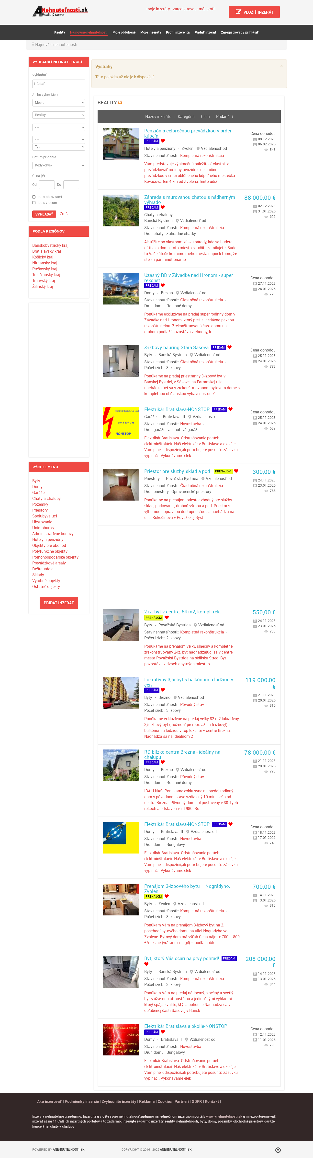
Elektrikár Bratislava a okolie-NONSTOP (185, 1026)
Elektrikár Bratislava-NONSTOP (177, 409)
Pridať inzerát (59, 603)
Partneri (182, 1101)
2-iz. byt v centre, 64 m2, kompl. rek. (182, 612)
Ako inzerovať (50, 1101)
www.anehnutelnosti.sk (224, 1116)
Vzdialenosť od (214, 148)
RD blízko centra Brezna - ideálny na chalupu (182, 754)
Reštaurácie (42, 569)
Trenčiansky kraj (46, 274)
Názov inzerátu (158, 116)
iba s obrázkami (50, 197)
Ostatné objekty (46, 586)
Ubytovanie (42, 522)
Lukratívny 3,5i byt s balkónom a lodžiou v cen (189, 682)
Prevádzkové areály (49, 563)
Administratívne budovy (53, 533)
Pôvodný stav (192, 704)
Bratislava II (171, 1039)
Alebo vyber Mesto (46, 95)
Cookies (165, 1101)
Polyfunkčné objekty (49, 551)
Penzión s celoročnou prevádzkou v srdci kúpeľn (187, 133)
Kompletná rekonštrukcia (202, 155)
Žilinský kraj (42, 286)
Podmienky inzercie (82, 1101)
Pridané (222, 116)
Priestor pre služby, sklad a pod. (178, 471)
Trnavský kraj (43, 280)
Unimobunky (43, 528)
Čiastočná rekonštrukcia (201, 300)
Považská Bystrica (182, 478)
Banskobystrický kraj (50, 245)
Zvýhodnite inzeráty (119, 1101)
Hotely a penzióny (47, 539)
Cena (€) (38, 176)
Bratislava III (174, 416)
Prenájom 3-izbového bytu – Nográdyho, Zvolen (187, 888)
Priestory (40, 510)
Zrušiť (65, 213)
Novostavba (190, 423)
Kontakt (212, 1101)
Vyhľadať (39, 75)
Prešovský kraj (44, 269)
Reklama (147, 1101)
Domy (37, 486)
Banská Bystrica (158, 220)
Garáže (38, 492)
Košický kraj (42, 257)
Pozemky (40, 504)
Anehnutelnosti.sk (68, 1149)
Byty (36, 481)
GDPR (197, 1101)
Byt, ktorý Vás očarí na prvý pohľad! (181, 958)
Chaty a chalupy (46, 498)
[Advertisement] (58, 380)
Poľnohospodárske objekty (55, 557)
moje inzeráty (158, 9)
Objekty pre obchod (49, 545)
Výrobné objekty (46, 580)
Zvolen (187, 148)
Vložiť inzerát (254, 12)
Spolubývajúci (44, 516)
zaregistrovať (184, 9)
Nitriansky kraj (44, 263)
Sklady (38, 575)
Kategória (187, 116)
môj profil (207, 9)
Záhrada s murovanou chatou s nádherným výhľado (189, 199)
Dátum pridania (44, 157)
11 (55, 1121)
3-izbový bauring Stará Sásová (176, 347)
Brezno (167, 293)
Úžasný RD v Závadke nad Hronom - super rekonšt (188, 277)
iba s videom (47, 202)
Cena (206, 116)
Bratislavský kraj (46, 251)
